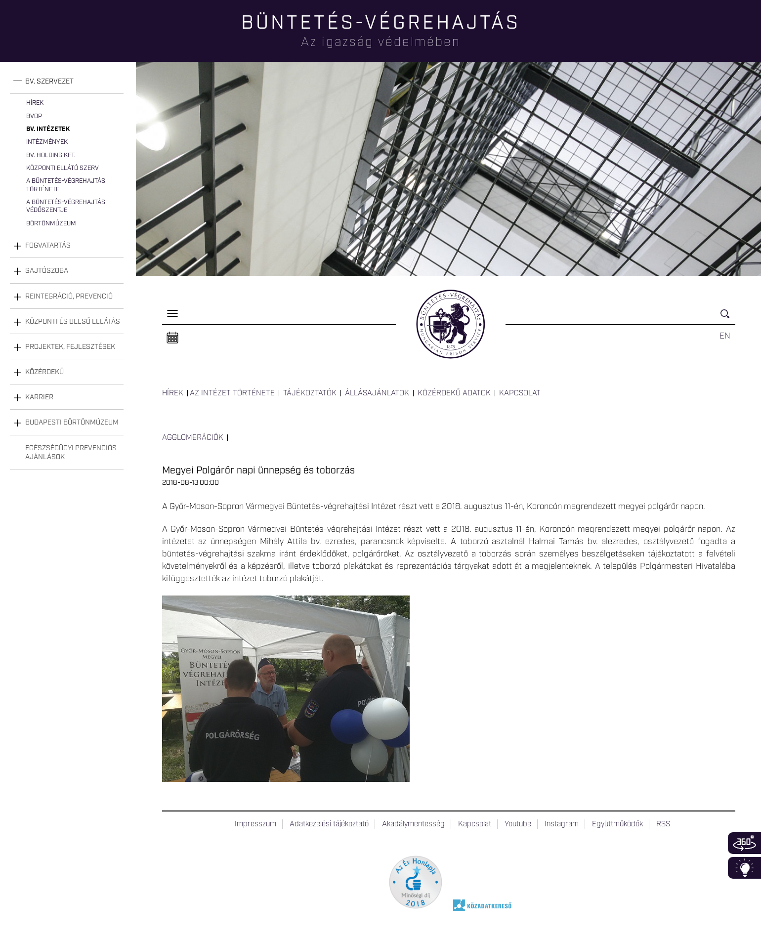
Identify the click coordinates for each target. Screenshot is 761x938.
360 (744, 843)
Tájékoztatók (310, 393)
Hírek (34, 103)
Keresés (727, 318)
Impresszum (255, 824)
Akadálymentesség (413, 824)
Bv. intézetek (48, 129)
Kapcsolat (520, 393)
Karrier (39, 397)
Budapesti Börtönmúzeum (72, 422)
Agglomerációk (192, 438)
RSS (663, 824)
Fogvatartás (48, 245)
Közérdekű (44, 372)
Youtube (518, 824)
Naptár (172, 338)
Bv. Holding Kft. (51, 155)
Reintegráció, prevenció (69, 296)
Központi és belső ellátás (72, 321)
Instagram (562, 824)
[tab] (67, 82)
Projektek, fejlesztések (70, 346)
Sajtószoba (46, 270)
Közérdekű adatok (454, 393)
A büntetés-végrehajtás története (65, 185)
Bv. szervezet (49, 81)
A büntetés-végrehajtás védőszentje (65, 206)
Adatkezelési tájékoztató (329, 824)
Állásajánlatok (377, 393)
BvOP (34, 116)
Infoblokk (744, 868)
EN (724, 336)
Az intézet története (232, 393)
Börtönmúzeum (51, 223)
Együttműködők (617, 824)
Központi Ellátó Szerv (62, 168)
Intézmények (47, 142)
